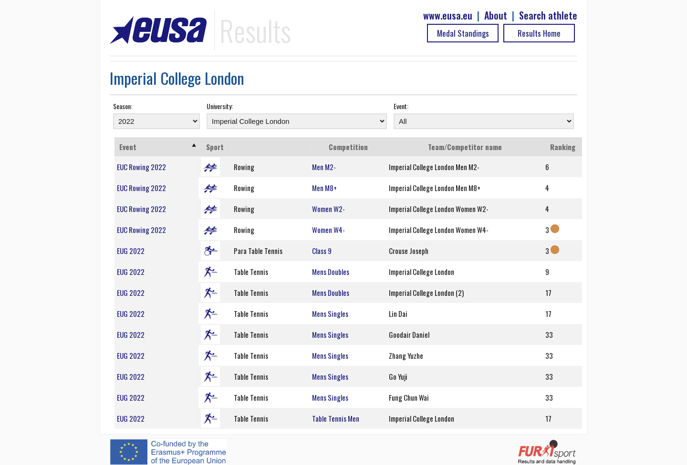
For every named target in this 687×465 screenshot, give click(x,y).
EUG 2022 (131, 250)
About (495, 15)
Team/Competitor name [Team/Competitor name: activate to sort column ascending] (465, 147)
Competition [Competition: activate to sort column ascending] (348, 147)
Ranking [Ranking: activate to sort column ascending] (562, 147)
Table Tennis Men (335, 418)
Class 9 (322, 250)
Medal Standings (463, 33)
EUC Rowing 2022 (141, 167)
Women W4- (328, 229)
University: (220, 106)
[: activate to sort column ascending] (270, 146)
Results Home (539, 33)
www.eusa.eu (447, 15)
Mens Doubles (330, 271)
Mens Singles (330, 313)
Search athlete (548, 15)
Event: (401, 106)
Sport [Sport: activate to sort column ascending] (215, 147)
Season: (122, 106)
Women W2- (328, 208)
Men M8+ (324, 187)
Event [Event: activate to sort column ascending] (127, 147)
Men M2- (324, 167)
